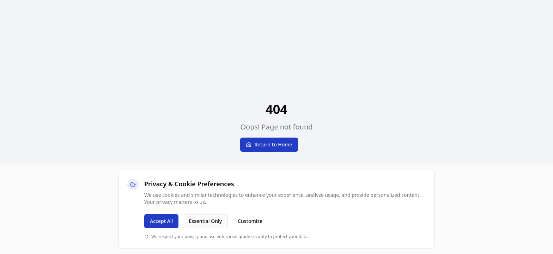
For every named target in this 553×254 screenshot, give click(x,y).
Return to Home (269, 144)
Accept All (161, 221)
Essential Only (205, 221)
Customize (250, 221)
